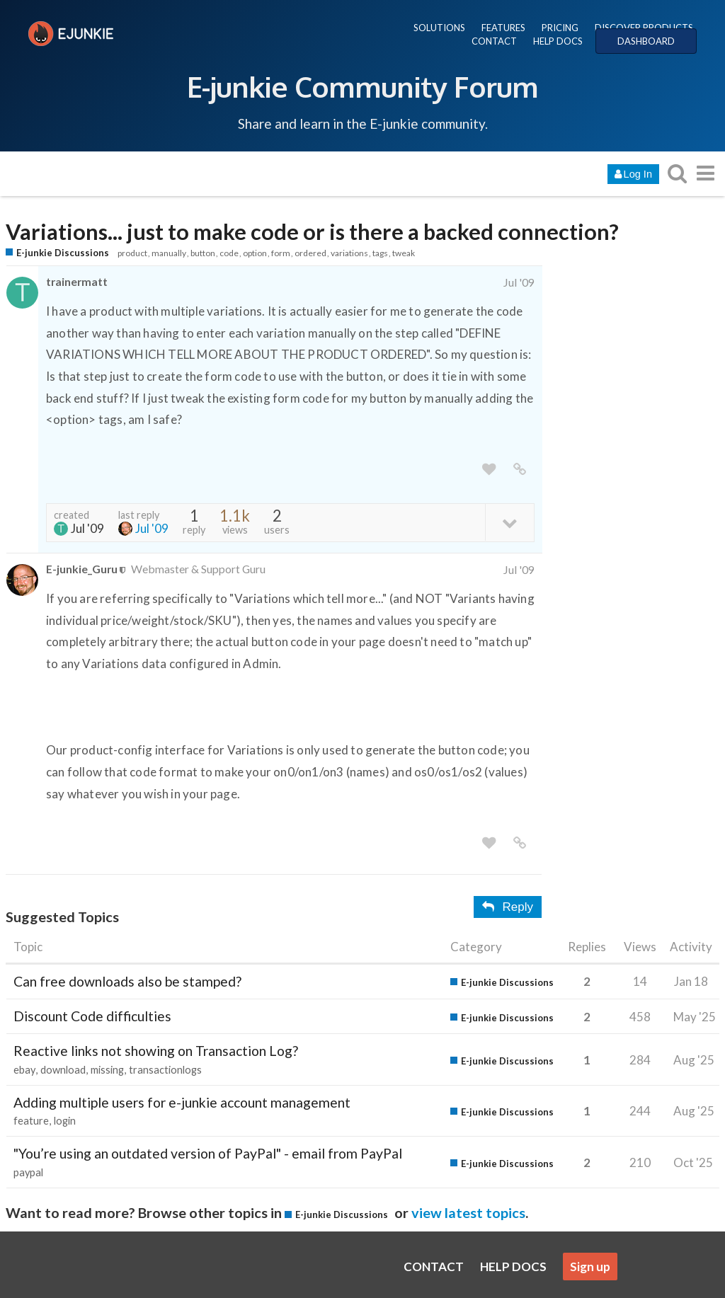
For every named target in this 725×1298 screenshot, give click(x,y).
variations (349, 253)
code (229, 253)
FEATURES (503, 27)
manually (169, 253)
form (280, 253)
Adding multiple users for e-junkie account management (181, 1102)
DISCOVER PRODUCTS (644, 27)
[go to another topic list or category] (705, 173)
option (255, 253)
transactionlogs (165, 1070)
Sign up (590, 1266)
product (132, 253)
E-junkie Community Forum (362, 86)
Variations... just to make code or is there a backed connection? (312, 232)
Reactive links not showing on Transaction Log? (155, 1051)
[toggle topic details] (509, 522)
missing (107, 1070)
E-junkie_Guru (82, 568)
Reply (507, 907)
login (65, 1121)
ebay (24, 1070)
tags (380, 253)
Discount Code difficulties (92, 1016)
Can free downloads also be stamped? (127, 981)
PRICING (560, 27)
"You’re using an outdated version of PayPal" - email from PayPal (207, 1153)
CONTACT (494, 41)
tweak (403, 253)
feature (31, 1121)
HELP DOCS (558, 41)
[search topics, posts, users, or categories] (677, 173)
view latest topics (468, 1212)
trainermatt (77, 281)
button (202, 253)
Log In (633, 174)
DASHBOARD (646, 41)
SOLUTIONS (439, 27)
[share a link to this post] (519, 469)
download (63, 1070)
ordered (310, 253)
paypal (28, 1172)
